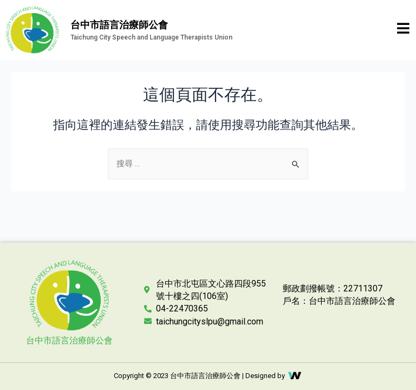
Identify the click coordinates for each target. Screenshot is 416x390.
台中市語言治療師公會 (69, 340)
